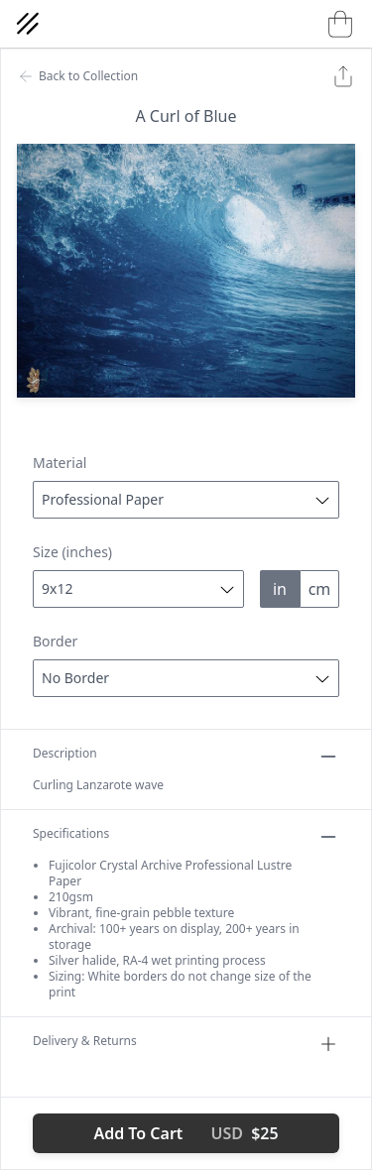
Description (186, 756)
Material (59, 462)
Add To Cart (185, 1133)
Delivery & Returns (186, 1044)
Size (72, 551)
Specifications (186, 837)
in (280, 589)
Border (55, 641)
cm (320, 589)
